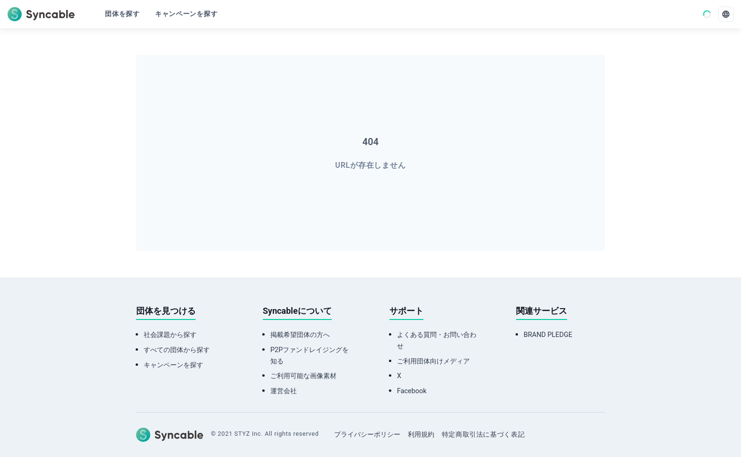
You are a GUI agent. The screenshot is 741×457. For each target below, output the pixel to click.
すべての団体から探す (177, 379)
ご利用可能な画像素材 (303, 405)
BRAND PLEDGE (548, 364)
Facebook (412, 420)
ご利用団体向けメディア (433, 391)
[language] (725, 14)
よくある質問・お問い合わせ (436, 369)
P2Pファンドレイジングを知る (309, 385)
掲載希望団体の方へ (300, 364)
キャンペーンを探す (173, 394)
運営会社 (283, 420)
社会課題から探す (170, 364)
